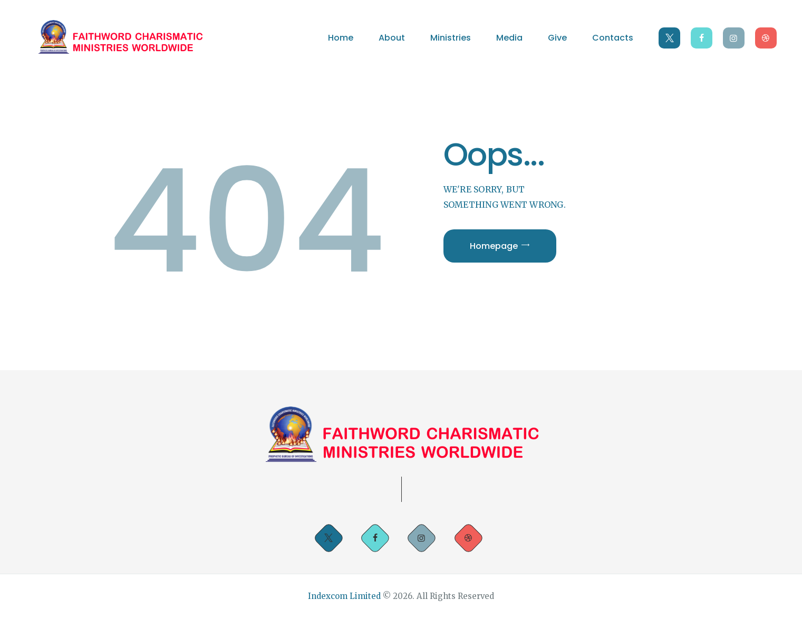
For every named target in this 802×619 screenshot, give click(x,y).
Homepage (494, 246)
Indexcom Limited (345, 596)
